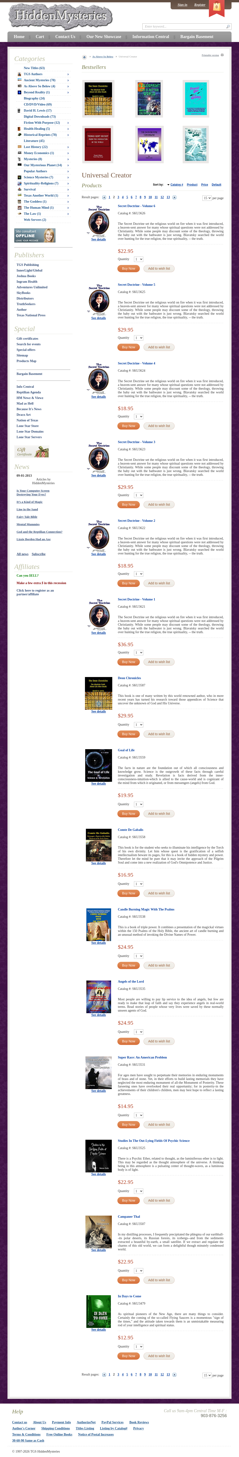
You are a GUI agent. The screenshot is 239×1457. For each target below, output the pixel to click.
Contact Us (65, 36)
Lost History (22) (33, 147)
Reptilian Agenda (29, 392)
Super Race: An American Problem (142, 1057)
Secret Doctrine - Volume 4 (136, 363)
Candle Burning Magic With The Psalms (146, 909)
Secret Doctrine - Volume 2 (136, 520)
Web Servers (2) (35, 220)
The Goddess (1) (32, 202)
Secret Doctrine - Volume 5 (136, 284)
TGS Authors (30, 74)
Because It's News (29, 409)
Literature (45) (34, 141)
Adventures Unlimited (32, 287)
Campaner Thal (129, 1216)
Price (204, 184)
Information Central (150, 36)
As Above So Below (102, 56)
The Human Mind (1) (36, 208)
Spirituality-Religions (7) (38, 183)
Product (192, 184)
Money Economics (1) (36, 153)
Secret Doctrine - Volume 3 (136, 442)
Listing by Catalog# (113, 1428)
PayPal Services (112, 1422)
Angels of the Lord (131, 981)
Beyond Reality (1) (34, 92)
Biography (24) (34, 98)
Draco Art (24, 414)
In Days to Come (129, 1296)
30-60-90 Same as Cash (28, 1440)
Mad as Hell (25, 403)
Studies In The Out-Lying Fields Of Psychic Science (154, 1141)
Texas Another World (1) (38, 195)
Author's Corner (23, 1428)
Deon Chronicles (129, 678)
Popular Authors (35, 171)
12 (162, 197)
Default (216, 184)
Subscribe (39, 554)
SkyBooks (23, 293)
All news (22, 554)
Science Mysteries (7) (35, 177)
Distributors (25, 298)
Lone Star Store (28, 426)
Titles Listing (85, 1428)
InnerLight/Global (29, 270)
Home (19, 36)
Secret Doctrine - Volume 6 (136, 206)
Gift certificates (27, 338)
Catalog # (177, 184)
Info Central (25, 386)
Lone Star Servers (29, 437)
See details (98, 239)
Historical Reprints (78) (37, 135)
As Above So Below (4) (36, 86)
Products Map (26, 361)
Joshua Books (26, 276)
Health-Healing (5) (34, 129)
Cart (40, 36)
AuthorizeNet (86, 1422)
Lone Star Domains (30, 431)
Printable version (210, 55)
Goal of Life (126, 750)
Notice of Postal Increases (96, 1434)
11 (156, 197)
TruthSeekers (26, 304)
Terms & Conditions (26, 1434)
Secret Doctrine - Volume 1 (136, 599)
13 (168, 197)
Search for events (29, 344)
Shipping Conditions (55, 1428)
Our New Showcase (103, 36)
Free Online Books (59, 1434)
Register (199, 5)
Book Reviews (139, 1422)
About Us (39, 1422)
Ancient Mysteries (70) (36, 80)
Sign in (182, 5)
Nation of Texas (27, 420)
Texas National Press (31, 315)
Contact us (19, 1422)
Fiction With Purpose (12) (42, 122)
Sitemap (22, 355)
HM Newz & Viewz (30, 398)
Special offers (26, 350)
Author (22, 309)
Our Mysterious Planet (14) (40, 165)
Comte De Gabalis (130, 830)
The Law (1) (29, 213)
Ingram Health (27, 281)
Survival (27, 189)
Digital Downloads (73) (40, 116)
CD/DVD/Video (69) (38, 104)
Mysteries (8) (30, 159)
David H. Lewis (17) (35, 111)
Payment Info (61, 1422)
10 (150, 197)
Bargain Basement (29, 374)
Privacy (138, 1428)
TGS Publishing (28, 265)
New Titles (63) (34, 68)
